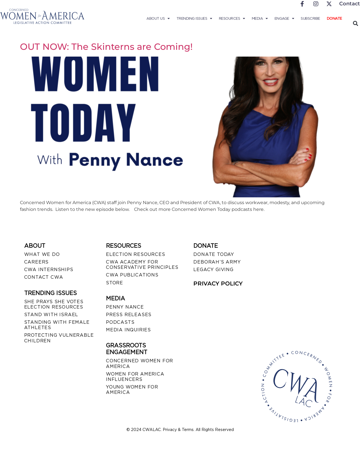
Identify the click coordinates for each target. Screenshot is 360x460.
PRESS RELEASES (128, 314)
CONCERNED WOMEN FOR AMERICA (139, 363)
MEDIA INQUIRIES (128, 329)
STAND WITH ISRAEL (51, 314)
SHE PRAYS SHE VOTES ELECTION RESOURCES (53, 304)
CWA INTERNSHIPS (48, 269)
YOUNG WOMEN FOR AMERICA (132, 389)
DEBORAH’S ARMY (217, 262)
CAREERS (36, 262)
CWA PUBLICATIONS (132, 275)
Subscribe (310, 18)
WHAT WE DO (42, 254)
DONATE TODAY (213, 254)
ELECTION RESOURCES (135, 254)
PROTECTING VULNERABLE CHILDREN (59, 337)
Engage (284, 18)
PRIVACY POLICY (218, 283)
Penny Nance (125, 307)
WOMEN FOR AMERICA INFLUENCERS (135, 376)
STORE (114, 282)
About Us (158, 18)
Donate (334, 18)
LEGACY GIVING (213, 269)
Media (260, 18)
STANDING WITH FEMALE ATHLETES (57, 325)
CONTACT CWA (43, 277)
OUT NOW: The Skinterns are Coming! (106, 46)
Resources (232, 18)
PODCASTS (120, 322)
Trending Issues (194, 18)
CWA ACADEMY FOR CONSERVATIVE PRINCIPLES (142, 264)
